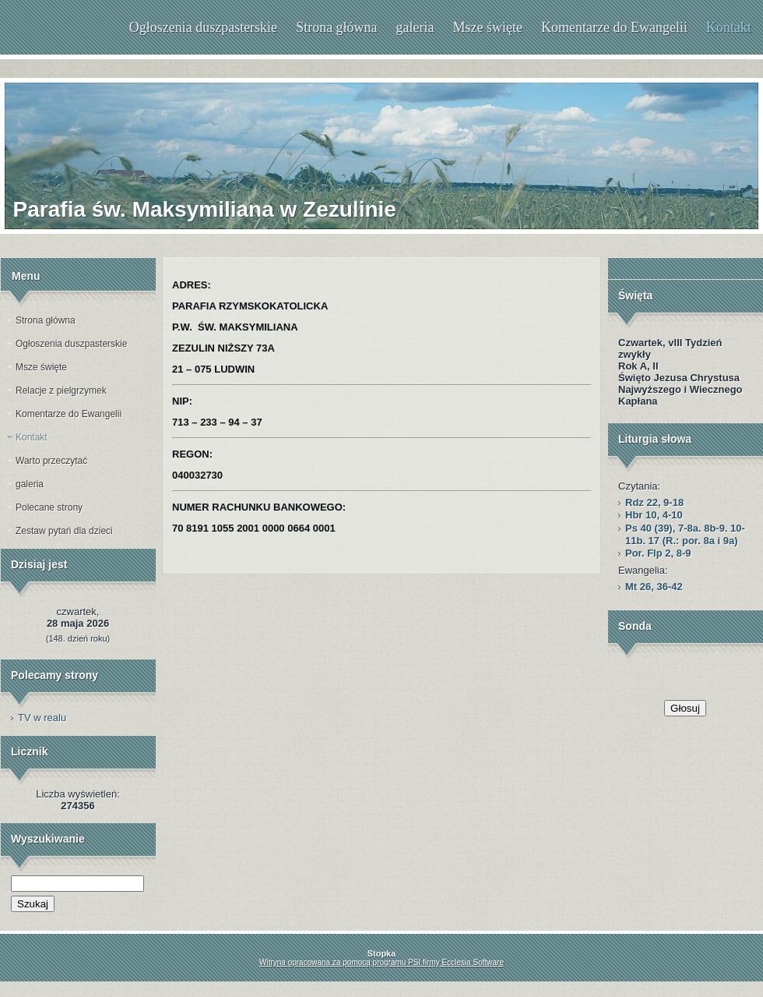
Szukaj (32, 904)
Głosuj (685, 708)
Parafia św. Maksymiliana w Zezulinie (204, 209)
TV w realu (42, 717)
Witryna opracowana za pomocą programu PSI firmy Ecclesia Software (381, 962)
